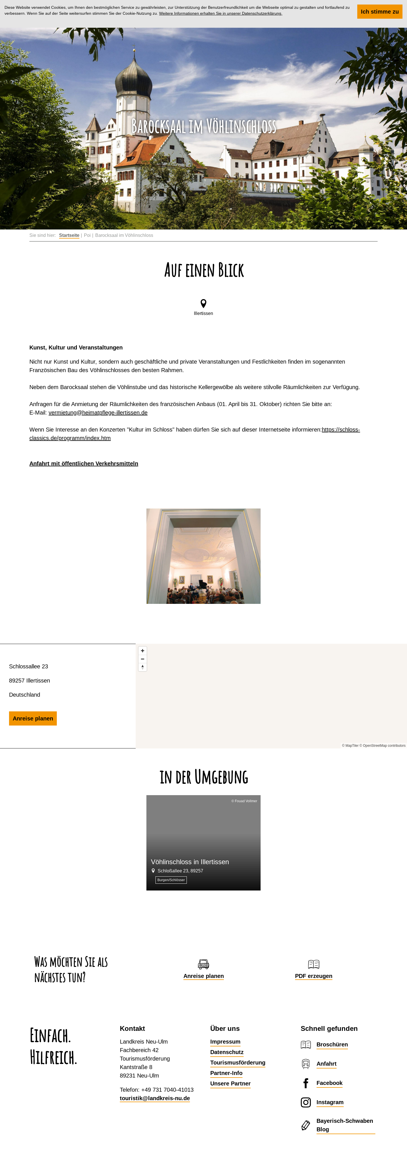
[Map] (271, 696)
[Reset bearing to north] (142, 667)
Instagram (330, 1102)
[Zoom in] (142, 651)
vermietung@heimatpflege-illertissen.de (98, 412)
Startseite (69, 235)
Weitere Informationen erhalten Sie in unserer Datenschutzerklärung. (220, 13)
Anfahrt (327, 1063)
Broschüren (332, 1044)
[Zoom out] (142, 659)
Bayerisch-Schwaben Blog (345, 1125)
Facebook (330, 1083)
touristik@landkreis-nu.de (155, 1098)
